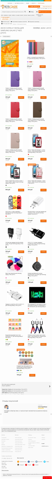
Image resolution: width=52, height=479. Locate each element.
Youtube (36, 464)
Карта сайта (30, 447)
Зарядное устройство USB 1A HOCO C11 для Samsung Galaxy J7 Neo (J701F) (15, 305)
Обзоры (43, 437)
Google (25, 15)
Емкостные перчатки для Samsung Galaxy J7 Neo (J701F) (14, 274)
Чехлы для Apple (18, 437)
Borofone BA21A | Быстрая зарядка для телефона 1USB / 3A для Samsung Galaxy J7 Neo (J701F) (36, 213)
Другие (32, 15)
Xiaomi (9, 15)
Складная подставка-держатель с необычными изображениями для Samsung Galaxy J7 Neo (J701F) (24, 367)
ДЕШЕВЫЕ (43, 28)
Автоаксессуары (5, 21)
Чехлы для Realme (18, 448)
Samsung (6, 15)
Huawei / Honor (19, 15)
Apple (2, 15)
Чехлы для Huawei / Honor (20, 444)
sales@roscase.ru (45, 446)
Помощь (30, 439)
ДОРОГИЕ (48, 28)
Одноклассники (23, 461)
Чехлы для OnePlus (18, 442)
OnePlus (14, 15)
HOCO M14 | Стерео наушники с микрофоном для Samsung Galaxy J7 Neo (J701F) (14, 213)
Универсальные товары (39, 15)
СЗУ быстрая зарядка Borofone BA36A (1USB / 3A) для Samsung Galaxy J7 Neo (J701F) (15, 244)
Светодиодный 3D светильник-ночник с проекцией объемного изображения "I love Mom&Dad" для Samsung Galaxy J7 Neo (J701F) (37, 305)
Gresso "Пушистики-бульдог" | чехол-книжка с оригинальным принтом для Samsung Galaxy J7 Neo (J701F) (36, 151)
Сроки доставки (31, 445)
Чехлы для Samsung (19, 439)
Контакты (10, 3)
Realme (29, 15)
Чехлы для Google (18, 446)
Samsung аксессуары (21, 24)
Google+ (29, 464)
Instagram (22, 464)
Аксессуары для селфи (6, 23)
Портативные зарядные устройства (19, 21)
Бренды (3, 444)
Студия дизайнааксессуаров (5, 18)
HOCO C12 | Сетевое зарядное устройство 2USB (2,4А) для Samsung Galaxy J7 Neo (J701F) (36, 244)
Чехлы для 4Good (18, 449)
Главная (14, 24)
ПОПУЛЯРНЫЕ (36, 28)
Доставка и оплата (19, 3)
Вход (31, 11)
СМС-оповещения (32, 441)
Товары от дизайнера (6, 449)
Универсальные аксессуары (7, 451)
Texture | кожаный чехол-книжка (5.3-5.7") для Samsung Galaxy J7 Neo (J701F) (36, 58)
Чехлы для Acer (18, 451)
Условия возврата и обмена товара (34, 443)
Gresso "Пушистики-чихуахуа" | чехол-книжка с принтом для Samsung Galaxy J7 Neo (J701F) (37, 182)
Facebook (32, 461)
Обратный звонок (47, 6)
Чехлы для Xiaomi (18, 441)
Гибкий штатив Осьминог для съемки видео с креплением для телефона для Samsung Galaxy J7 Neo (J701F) (37, 336)
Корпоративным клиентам (7, 448)
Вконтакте (40, 461)
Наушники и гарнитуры (33, 21)
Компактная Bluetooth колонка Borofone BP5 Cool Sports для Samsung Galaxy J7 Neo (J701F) (37, 274)
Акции (27, 3)
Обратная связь (5, 470)
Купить (42, 66)
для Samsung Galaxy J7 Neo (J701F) (14, 389)
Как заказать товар (32, 437)
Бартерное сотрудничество (7, 446)
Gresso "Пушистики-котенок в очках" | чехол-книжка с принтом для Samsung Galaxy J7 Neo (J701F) (15, 182)
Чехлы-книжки (6, 36)
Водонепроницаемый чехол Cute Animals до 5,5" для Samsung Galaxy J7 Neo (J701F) (14, 336)
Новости (33, 3)
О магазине (4, 437)
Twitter (47, 461)
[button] (47, 477)
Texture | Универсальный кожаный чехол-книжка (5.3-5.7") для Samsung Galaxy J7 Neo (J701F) (14, 89)
